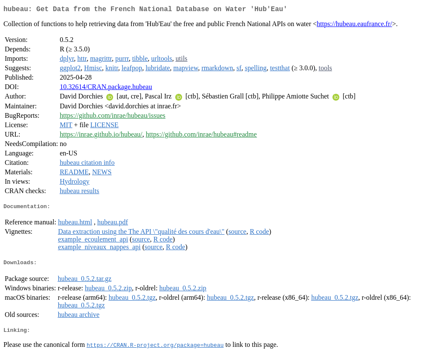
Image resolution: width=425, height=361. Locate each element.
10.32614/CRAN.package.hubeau (106, 88)
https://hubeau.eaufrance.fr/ (354, 25)
